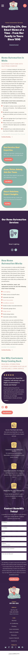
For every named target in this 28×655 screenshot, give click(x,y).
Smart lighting (6, 292)
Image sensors (7, 311)
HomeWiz (4, 69)
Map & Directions (14, 614)
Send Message (14, 579)
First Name (4, 522)
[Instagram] (12, 647)
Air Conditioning (14, 623)
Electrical (14, 620)
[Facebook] (9, 647)
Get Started (8, 159)
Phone (3, 533)
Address (4, 543)
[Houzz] (22, 647)
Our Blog (7, 203)
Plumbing (14, 626)
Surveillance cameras (8, 303)
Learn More (8, 181)
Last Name (4, 527)
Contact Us (14, 641)
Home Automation (14, 629)
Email (3, 538)
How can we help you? (7, 553)
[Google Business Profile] (5, 647)
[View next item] (16, 250)
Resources (14, 635)
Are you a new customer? (8, 548)
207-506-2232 (14, 603)
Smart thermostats (8, 300)
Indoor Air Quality (14, 632)
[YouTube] (19, 647)
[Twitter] (15, 647)
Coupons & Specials (14, 638)
